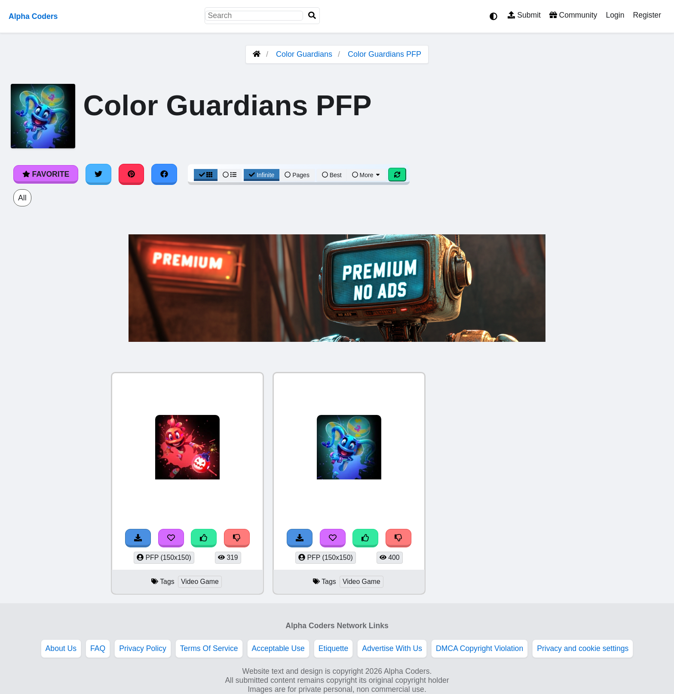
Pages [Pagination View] (297, 175)
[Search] (312, 16)
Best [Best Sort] (332, 175)
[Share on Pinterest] (131, 174)
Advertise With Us (392, 648)
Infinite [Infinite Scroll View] (261, 175)
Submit (524, 15)
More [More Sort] (366, 175)
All (22, 197)
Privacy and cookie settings (582, 648)
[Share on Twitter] (98, 174)
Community (573, 15)
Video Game (200, 581)
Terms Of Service (209, 648)
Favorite (45, 174)
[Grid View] (206, 175)
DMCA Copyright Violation (479, 648)
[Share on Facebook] (164, 174)
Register (647, 15)
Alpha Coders (33, 16)
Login (615, 15)
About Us (61, 648)
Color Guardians (304, 54)
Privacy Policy (142, 648)
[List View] (230, 175)
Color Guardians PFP (384, 54)
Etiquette (333, 648)
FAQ (97, 648)
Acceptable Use (278, 648)
